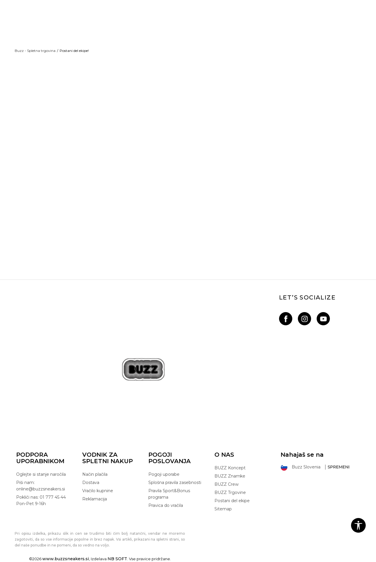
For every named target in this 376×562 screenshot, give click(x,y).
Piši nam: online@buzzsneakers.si (40, 486)
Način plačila (95, 474)
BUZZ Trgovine (230, 492)
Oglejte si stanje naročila (41, 474)
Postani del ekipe (232, 500)
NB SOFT (117, 558)
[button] (358, 525)
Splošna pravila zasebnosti (174, 482)
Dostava (90, 482)
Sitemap (223, 509)
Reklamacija (94, 499)
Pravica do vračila (165, 505)
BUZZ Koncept (230, 467)
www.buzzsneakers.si (65, 558)
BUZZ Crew (226, 484)
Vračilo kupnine (97, 490)
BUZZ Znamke (229, 476)
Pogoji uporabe (163, 474)
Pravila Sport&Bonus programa (169, 494)
